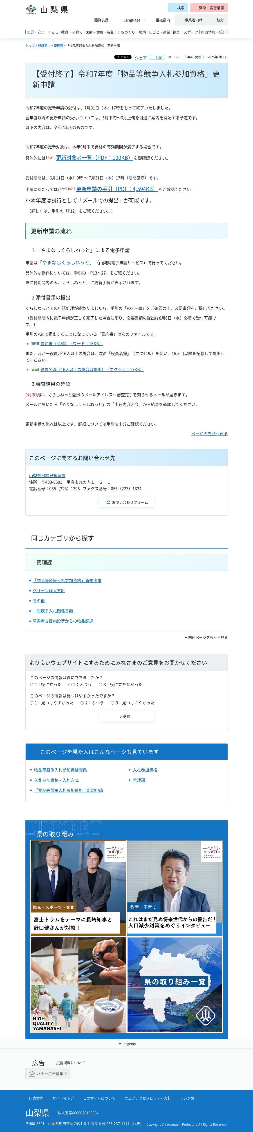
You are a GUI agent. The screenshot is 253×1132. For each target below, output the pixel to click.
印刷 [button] (159, 57)
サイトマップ (63, 1098)
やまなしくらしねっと (66, 262)
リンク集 (187, 1098)
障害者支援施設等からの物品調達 (63, 621)
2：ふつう (82, 684)
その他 (39, 601)
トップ (30, 45)
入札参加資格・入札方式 (56, 780)
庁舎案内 (36, 1098)
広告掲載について (70, 1062)
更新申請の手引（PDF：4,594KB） (117, 189)
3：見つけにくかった (135, 703)
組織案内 (44, 45)
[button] (209, 7)
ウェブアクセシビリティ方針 (147, 1098)
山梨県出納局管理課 (47, 475)
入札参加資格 (145, 770)
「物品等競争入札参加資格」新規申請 (67, 580)
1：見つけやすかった (54, 703)
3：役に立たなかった (123, 684)
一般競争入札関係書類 (53, 611)
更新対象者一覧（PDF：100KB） (94, 157)
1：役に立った (48, 684)
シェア (141, 58)
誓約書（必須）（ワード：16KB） (71, 343)
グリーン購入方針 (49, 591)
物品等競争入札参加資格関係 (60, 770)
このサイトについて (99, 1098)
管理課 (58, 45)
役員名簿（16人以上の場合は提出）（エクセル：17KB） (92, 369)
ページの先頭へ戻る (209, 434)
